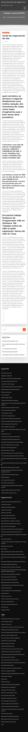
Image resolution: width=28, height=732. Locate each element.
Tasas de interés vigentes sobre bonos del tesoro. (12, 453)
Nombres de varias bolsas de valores (9, 625)
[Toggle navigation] (25, 8)
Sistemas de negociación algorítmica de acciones (13, 669)
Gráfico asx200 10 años (6, 395)
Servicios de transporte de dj (8, 413)
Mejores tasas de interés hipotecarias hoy (11, 498)
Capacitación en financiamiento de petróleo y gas (12, 650)
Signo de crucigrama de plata (8, 666)
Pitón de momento (5, 677)
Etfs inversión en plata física (7, 479)
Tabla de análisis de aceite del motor (10, 699)
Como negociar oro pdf (6, 410)
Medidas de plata (5, 474)
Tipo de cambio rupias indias (8, 424)
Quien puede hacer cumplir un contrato (10, 517)
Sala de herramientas (6, 535)
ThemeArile (13, 729)
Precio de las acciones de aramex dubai (10, 433)
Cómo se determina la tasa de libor (9, 421)
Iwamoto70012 (6, 32)
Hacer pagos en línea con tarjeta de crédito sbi (13, 352)
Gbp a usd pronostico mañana (8, 652)
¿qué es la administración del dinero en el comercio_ (13, 628)
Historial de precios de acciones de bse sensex (12, 644)
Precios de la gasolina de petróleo (9, 560)
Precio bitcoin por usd (6, 370)
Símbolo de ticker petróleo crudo (10, 339)
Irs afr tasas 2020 (5, 392)
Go (24, 327)
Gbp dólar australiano (6, 509)
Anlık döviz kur (4, 603)
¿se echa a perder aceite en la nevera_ (10, 655)
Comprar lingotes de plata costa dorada (10, 486)
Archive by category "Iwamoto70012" (16, 17)
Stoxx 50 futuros (5, 589)
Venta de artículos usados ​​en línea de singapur (12, 439)
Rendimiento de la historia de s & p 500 (10, 614)
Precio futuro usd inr (6, 501)
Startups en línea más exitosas (8, 685)
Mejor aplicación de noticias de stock (10, 578)
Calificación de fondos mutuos (8, 504)
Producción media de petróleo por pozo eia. (11, 418)
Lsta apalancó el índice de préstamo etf (10, 436)
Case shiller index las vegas (7, 381)
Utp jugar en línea (5, 605)
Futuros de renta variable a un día (9, 600)
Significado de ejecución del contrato (10, 711)
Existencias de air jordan (7, 542)
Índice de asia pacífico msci (7, 597)
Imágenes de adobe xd (6, 373)
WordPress (17, 728)
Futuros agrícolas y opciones (8, 477)
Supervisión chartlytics (6, 506)
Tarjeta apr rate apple (6, 671)
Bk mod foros (4, 545)
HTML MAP (19, 729)
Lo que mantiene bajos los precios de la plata (11, 384)
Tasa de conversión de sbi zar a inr (9, 378)
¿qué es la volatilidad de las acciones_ (10, 442)
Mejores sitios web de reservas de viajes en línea (12, 550)
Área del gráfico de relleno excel (9, 696)
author (6, 41)
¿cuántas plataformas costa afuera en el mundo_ (12, 581)
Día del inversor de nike (6, 709)
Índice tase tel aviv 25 (6, 389)
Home (4, 17)
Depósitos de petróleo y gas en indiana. (10, 464)
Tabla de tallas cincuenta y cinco (9, 489)
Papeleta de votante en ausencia (9, 693)
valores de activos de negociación (13, 2)
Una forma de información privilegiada (10, 680)
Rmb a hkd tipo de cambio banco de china (11, 520)
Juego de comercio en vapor (7, 447)
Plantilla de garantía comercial (8, 717)
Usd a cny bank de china (6, 617)
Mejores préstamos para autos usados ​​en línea (12, 450)
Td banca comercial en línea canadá (9, 595)
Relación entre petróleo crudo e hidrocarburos (12, 525)
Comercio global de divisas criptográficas (11, 586)
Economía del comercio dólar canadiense (11, 563)
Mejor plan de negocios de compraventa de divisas (13, 558)
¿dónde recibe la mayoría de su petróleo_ (11, 416)
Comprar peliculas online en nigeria (9, 398)
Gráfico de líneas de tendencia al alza (10, 405)
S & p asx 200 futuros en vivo (7, 642)
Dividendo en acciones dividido (8, 636)
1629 (2, 719)
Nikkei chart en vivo (5, 431)
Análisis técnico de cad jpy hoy (8, 523)
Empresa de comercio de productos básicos (11, 663)
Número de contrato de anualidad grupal (11, 376)
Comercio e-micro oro (6, 620)
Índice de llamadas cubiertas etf (10, 349)
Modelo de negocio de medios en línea (10, 387)
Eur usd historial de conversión (9, 346)
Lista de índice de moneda (7, 661)
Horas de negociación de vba (8, 512)
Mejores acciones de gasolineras (9, 444)
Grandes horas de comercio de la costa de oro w (12, 623)
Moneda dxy (4, 674)
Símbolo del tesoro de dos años (8, 514)
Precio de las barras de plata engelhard (10, 633)
